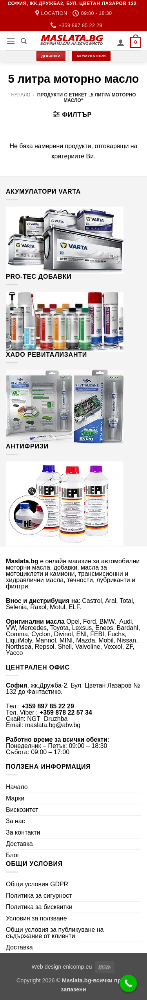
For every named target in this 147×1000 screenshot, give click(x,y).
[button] (10, 41)
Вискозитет (22, 809)
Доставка (19, 843)
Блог (13, 855)
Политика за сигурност (39, 895)
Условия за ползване (36, 918)
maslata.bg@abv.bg (52, 725)
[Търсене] (24, 41)
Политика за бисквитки (39, 907)
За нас (15, 821)
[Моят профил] (121, 42)
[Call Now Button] (128, 983)
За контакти (23, 832)
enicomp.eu (77, 967)
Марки (15, 798)
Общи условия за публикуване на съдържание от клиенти (55, 932)
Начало (20, 95)
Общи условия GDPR (37, 884)
